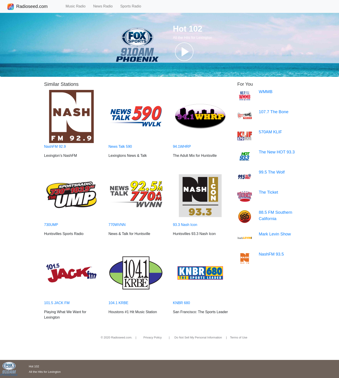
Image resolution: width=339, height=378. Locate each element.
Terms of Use (238, 337)
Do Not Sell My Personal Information (198, 337)
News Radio (105, 6)
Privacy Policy (153, 337)
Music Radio (77, 6)
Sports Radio (132, 6)
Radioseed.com (32, 7)
